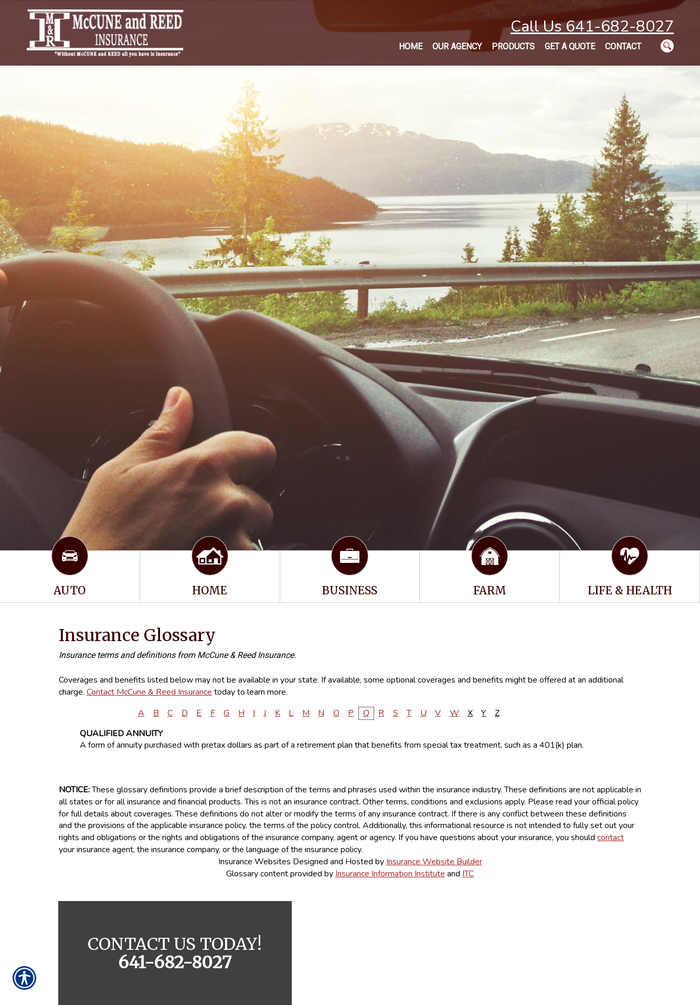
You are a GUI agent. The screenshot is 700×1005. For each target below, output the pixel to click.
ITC (468, 874)
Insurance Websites (254, 861)
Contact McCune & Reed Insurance (149, 692)
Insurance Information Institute (390, 874)
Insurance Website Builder (434, 861)
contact (610, 837)
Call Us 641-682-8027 (592, 26)
